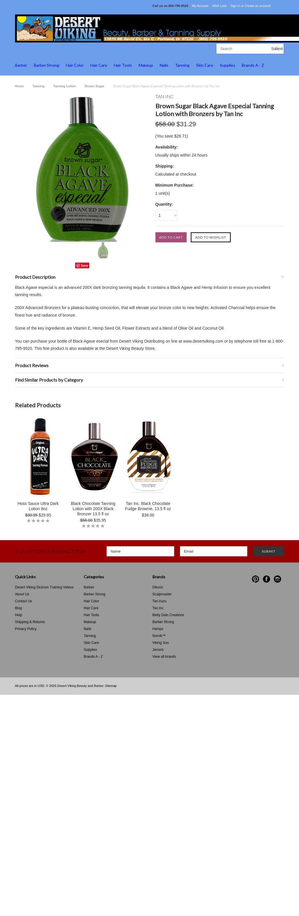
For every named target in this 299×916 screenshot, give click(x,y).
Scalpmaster (162, 594)
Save (84, 265)
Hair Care (98, 65)
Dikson (158, 587)
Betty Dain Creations (168, 615)
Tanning (182, 65)
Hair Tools (123, 65)
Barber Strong (46, 65)
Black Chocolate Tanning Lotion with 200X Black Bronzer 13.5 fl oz (93, 508)
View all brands (164, 657)
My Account (200, 6)
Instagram (277, 579)
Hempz (158, 629)
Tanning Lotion (64, 86)
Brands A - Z (253, 65)
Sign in (235, 6)
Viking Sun (161, 643)
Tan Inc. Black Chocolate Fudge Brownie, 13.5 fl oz (148, 506)
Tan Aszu (160, 601)
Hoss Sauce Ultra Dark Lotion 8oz (38, 506)
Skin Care (204, 65)
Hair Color (75, 65)
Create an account (258, 6)
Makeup (146, 65)
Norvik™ (159, 636)
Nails (164, 65)
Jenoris (158, 650)
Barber (21, 65)
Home (19, 86)
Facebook (266, 579)
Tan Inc (158, 608)
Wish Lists (219, 6)
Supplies (227, 65)
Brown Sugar (94, 86)
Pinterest (255, 579)
